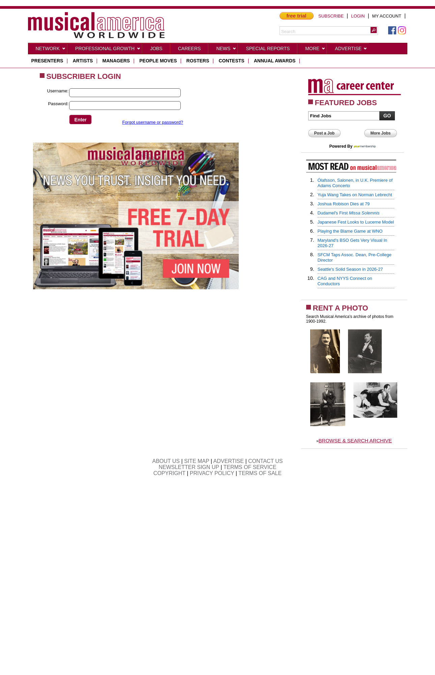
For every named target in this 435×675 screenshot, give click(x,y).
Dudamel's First (349, 212)
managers (116, 60)
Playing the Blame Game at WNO (350, 231)
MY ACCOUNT (386, 16)
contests (231, 60)
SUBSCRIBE (331, 16)
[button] (373, 30)
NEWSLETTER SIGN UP (188, 467)
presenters (47, 60)
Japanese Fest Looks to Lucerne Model (356, 222)
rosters (197, 60)
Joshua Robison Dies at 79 (344, 203)
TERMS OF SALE (260, 473)
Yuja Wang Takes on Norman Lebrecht (355, 194)
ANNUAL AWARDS (275, 60)
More (315, 50)
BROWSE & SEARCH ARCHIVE (355, 440)
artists (83, 60)
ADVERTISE (228, 461)
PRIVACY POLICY (212, 473)
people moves (158, 60)
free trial (297, 16)
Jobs (156, 48)
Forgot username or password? (152, 122)
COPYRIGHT (169, 473)
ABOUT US (166, 461)
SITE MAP (196, 461)
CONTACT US (265, 461)
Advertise (351, 50)
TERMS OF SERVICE (250, 467)
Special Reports (268, 48)
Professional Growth (108, 50)
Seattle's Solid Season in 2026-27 (350, 269)
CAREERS (189, 48)
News (226, 50)
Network (51, 50)
